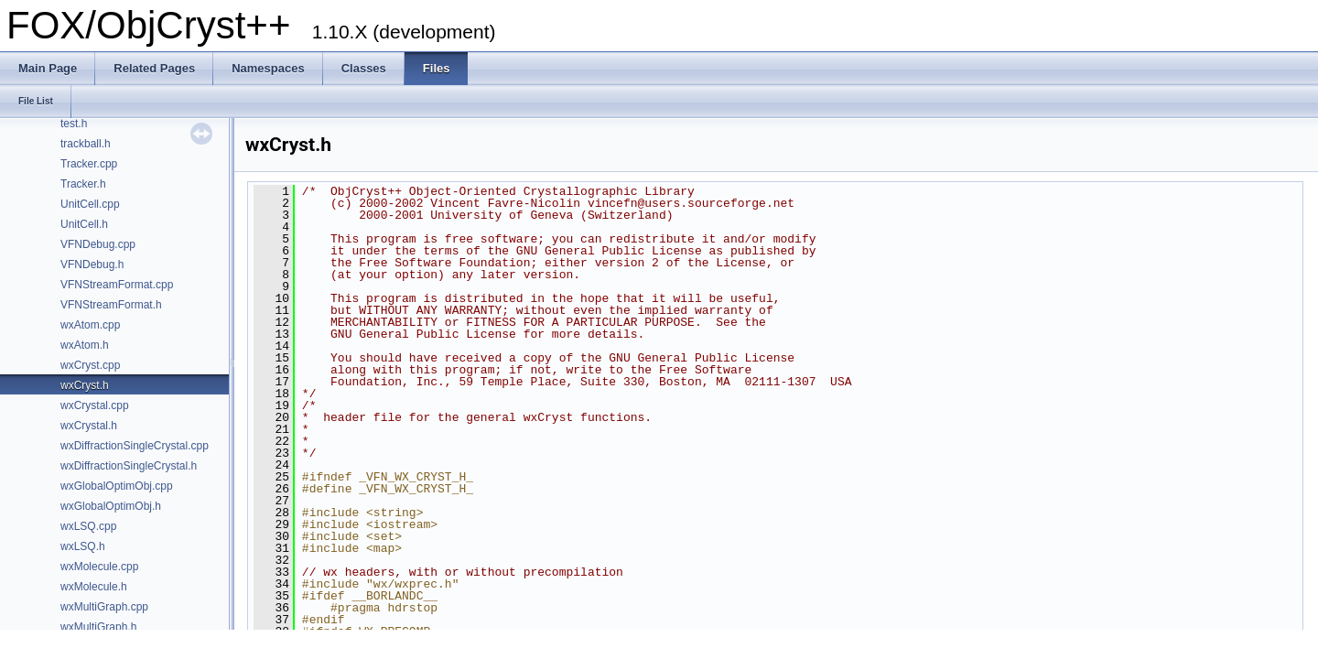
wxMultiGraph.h (98, 627)
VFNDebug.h (92, 264)
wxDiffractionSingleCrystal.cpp (134, 445)
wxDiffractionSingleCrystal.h (128, 465)
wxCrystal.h (88, 425)
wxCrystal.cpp (94, 405)
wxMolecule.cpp (99, 566)
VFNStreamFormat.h (111, 304)
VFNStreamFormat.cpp (116, 284)
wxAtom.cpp (90, 325)
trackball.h (85, 143)
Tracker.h (83, 184)
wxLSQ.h (82, 546)
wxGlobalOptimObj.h (110, 506)
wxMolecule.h (93, 586)
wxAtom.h (84, 345)
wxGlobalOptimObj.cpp (116, 486)
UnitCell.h (84, 224)
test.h (73, 123)
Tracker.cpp (88, 163)
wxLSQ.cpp (88, 526)
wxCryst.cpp (90, 365)
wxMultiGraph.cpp (104, 606)
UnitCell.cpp (90, 204)
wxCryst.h (84, 385)
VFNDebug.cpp (97, 244)
